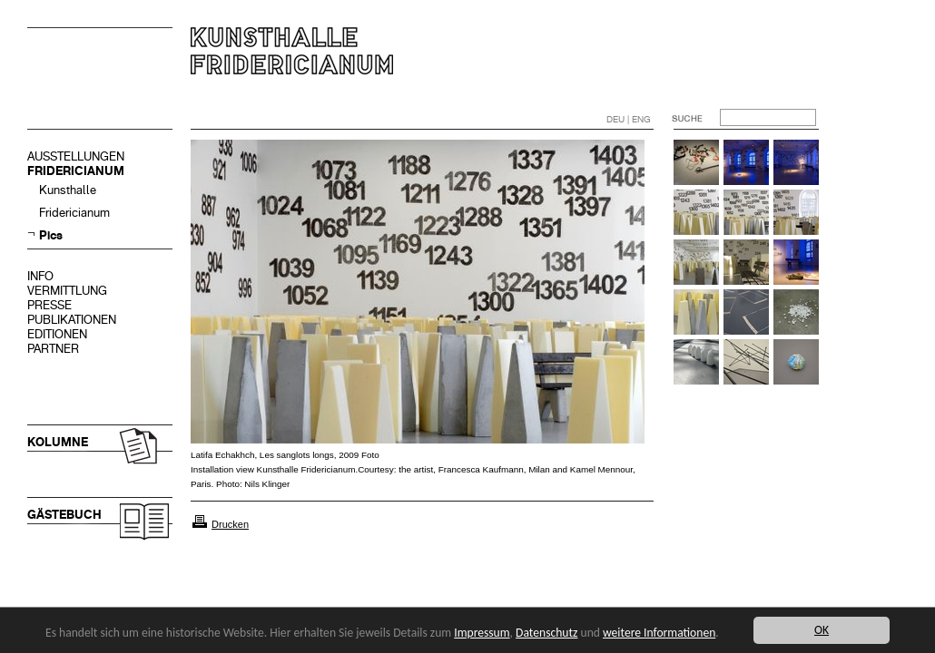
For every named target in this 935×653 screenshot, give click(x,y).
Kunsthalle (67, 190)
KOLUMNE (57, 442)
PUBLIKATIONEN (71, 319)
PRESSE (49, 305)
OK (821, 630)
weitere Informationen (659, 632)
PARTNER (53, 349)
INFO (40, 276)
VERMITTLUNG (67, 290)
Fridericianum (74, 212)
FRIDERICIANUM (75, 171)
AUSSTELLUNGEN (75, 156)
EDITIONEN (57, 334)
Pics (51, 235)
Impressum (481, 632)
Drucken (230, 524)
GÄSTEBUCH (64, 514)
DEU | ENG (628, 119)
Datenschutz (546, 632)
